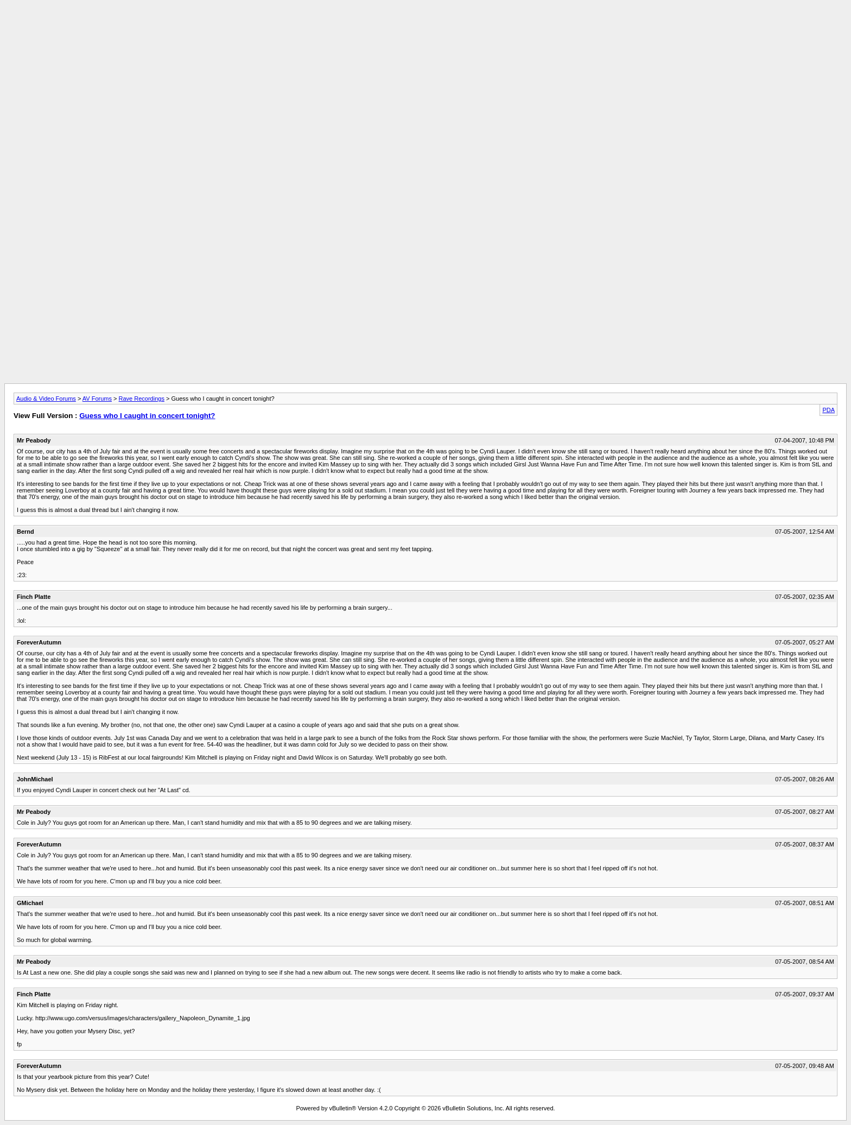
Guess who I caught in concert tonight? (147, 416)
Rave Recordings (141, 398)
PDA (828, 410)
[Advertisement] (425, 28)
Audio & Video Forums (46, 398)
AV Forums (97, 398)
